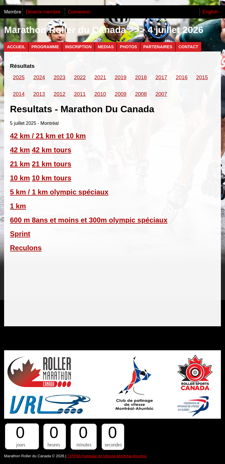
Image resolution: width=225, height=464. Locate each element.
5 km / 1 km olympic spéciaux (59, 192)
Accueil (16, 46)
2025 (19, 77)
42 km (20, 150)
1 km (18, 206)
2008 (141, 94)
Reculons (26, 248)
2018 (141, 77)
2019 (121, 77)
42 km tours (51, 150)
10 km (20, 178)
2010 (100, 94)
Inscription (78, 46)
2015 (202, 77)
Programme (45, 46)
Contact (188, 46)
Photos (128, 46)
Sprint (20, 234)
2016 (182, 77)
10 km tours (51, 178)
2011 (80, 94)
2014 (19, 94)
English (210, 11)
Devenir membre (44, 11)
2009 (121, 94)
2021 (100, 77)
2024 (39, 77)
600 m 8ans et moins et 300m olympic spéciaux (89, 220)
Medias (106, 46)
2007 (161, 94)
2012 (59, 94)
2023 (59, 77)
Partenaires (157, 46)
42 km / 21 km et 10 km (48, 136)
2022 (80, 77)
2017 (161, 77)
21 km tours (51, 164)
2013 (39, 94)
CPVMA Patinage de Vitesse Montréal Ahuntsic (107, 456)
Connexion (79, 11)
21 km (20, 164)
